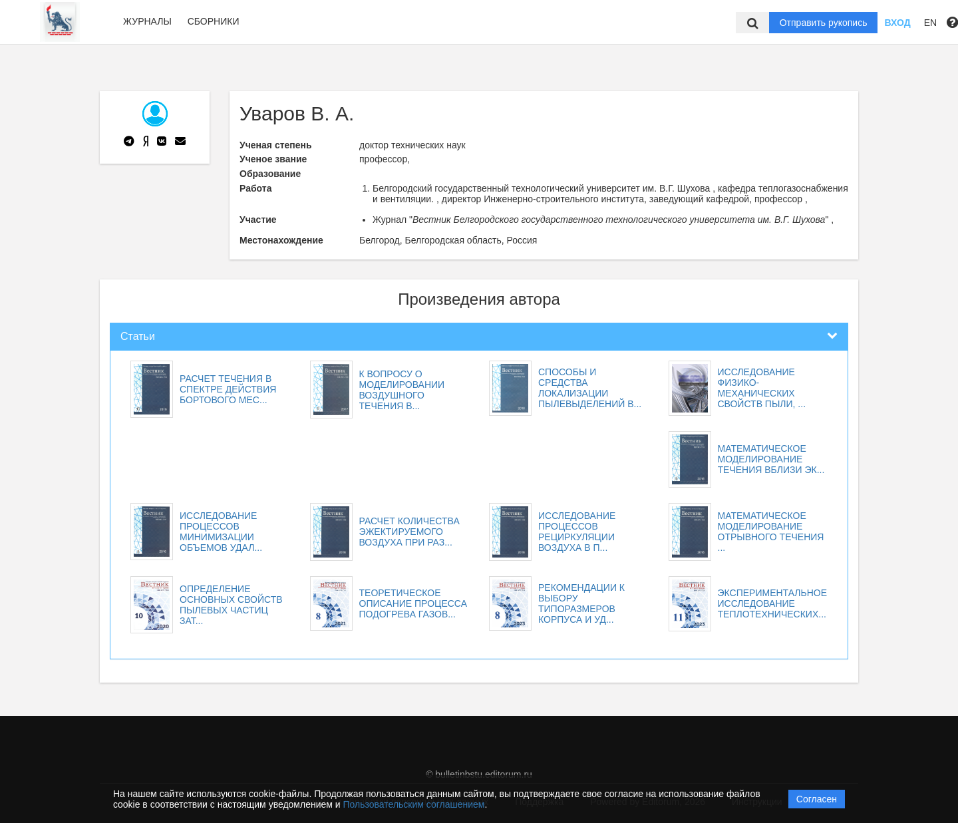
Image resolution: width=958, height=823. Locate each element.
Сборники (214, 21)
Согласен (816, 799)
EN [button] (930, 22)
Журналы (147, 21)
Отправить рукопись (824, 22)
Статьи (137, 336)
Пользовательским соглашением (414, 804)
